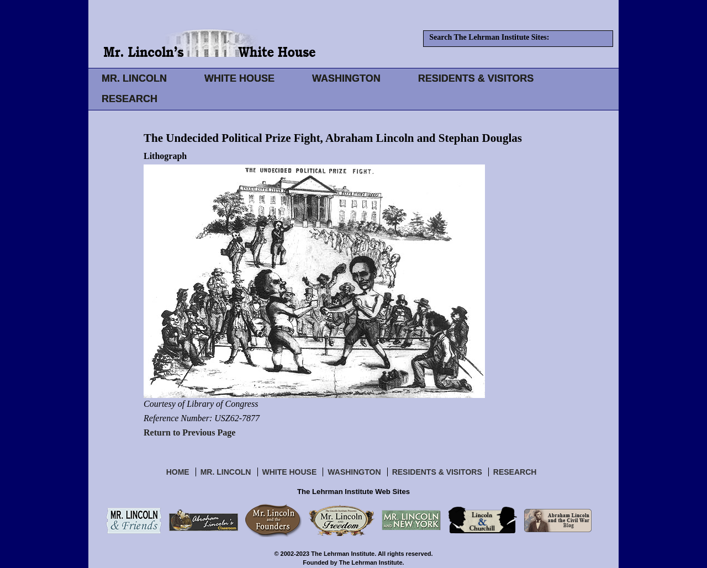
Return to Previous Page (189, 432)
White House (289, 472)
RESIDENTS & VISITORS (476, 78)
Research (515, 472)
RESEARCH (129, 98)
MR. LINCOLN (134, 78)
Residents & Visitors (437, 472)
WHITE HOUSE (239, 78)
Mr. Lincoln (226, 472)
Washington (354, 472)
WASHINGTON (346, 78)
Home (177, 472)
